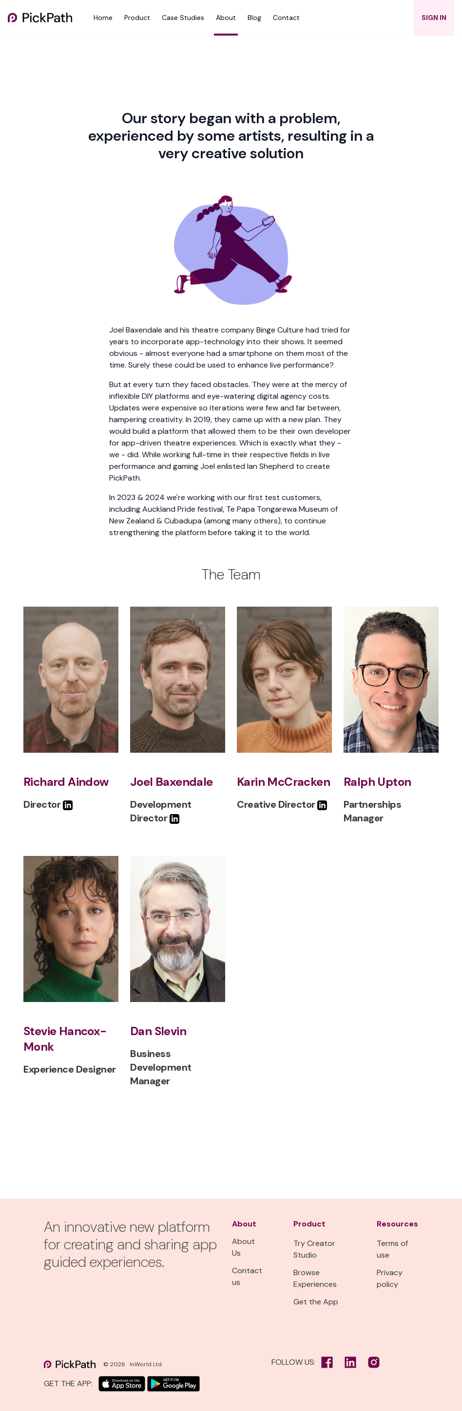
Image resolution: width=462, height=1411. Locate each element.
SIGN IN (434, 17)
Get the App (315, 1302)
